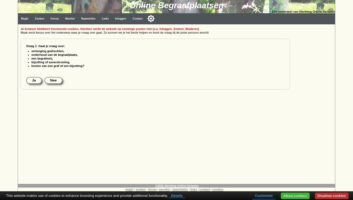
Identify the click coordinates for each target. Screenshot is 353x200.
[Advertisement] (314, 103)
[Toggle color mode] (151, 18)
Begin (25, 18)
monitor (164, 189)
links (193, 189)
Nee (53, 80)
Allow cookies (295, 196)
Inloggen (120, 18)
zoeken (141, 189)
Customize (264, 196)
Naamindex (88, 18)
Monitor (70, 18)
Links (105, 18)
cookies (217, 189)
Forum (55, 18)
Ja (34, 80)
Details (177, 196)
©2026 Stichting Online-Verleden (177, 185)
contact (204, 189)
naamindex (180, 189)
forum (152, 189)
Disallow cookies (332, 196)
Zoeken (39, 18)
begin (130, 189)
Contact (137, 18)
